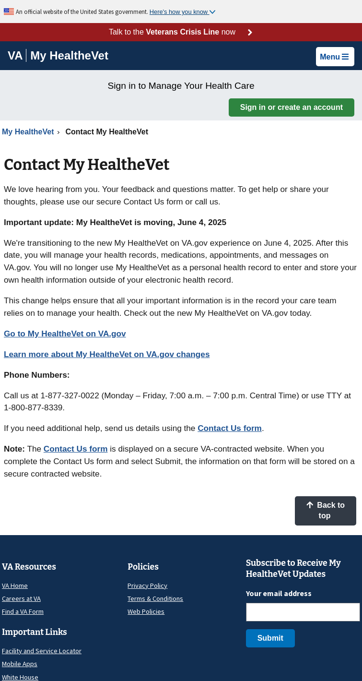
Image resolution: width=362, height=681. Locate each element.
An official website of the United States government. (83, 11)
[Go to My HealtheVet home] (69, 57)
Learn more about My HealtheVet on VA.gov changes (107, 354)
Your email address (279, 593)
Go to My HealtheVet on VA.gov (65, 333)
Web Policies (146, 611)
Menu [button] (334, 57)
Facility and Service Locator (42, 650)
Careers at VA (21, 598)
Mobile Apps (19, 663)
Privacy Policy (147, 585)
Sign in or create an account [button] (291, 107)
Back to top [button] (325, 510)
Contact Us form (230, 428)
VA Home (15, 585)
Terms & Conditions (155, 598)
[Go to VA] (17, 55)
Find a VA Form (23, 611)
